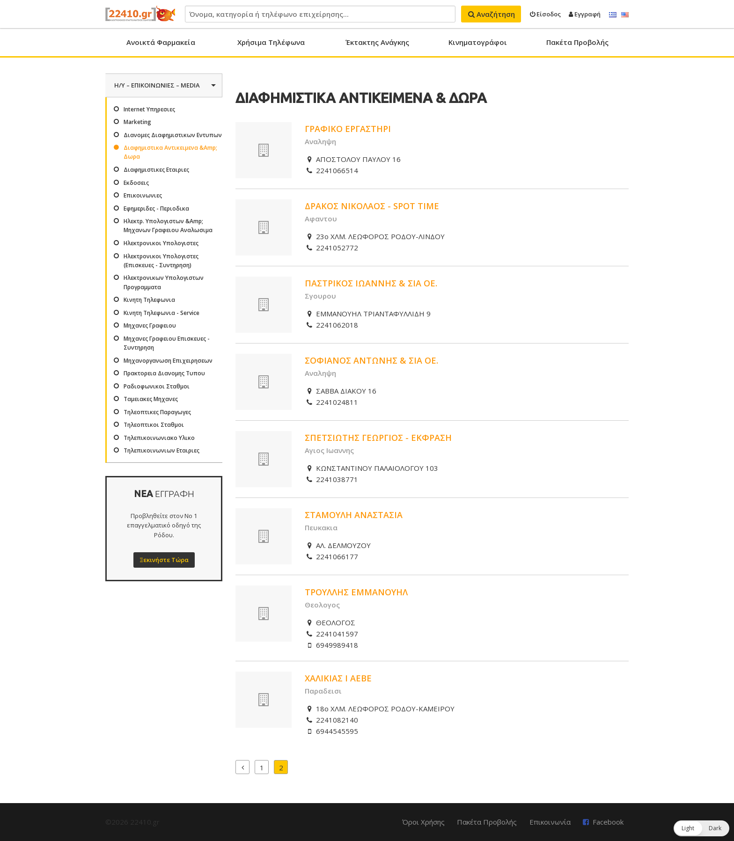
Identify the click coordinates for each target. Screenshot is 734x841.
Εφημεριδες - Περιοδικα (156, 208)
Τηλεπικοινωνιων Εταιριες (161, 450)
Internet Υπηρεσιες (149, 109)
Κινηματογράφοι (477, 42)
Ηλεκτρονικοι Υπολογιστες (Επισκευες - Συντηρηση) (161, 260)
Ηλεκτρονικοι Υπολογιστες (161, 243)
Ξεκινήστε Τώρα (164, 560)
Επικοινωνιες (143, 195)
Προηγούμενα (242, 767)
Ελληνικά (613, 15)
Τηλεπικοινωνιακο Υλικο (159, 438)
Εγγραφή (585, 14)
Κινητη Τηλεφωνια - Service (161, 313)
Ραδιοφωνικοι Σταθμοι (157, 386)
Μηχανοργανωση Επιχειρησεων (168, 361)
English (625, 15)
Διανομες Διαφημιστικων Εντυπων (173, 135)
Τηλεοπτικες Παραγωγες (157, 412)
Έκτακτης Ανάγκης (377, 42)
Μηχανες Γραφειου (150, 325)
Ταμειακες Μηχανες (151, 399)
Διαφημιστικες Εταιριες (156, 170)
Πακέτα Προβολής (577, 42)
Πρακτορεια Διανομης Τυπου (164, 373)
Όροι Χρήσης (423, 821)
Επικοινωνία (550, 821)
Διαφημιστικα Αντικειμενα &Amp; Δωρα (170, 152)
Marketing (137, 122)
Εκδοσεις (136, 183)
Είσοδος (545, 14)
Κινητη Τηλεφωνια (149, 300)
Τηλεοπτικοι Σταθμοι (154, 425)
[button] (701, 828)
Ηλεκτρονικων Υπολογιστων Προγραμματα (164, 282)
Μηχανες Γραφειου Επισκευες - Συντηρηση (167, 343)
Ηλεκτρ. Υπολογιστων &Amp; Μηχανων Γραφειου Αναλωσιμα (168, 225)
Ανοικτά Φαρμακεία (160, 42)
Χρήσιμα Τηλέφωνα (271, 42)
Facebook (608, 821)
